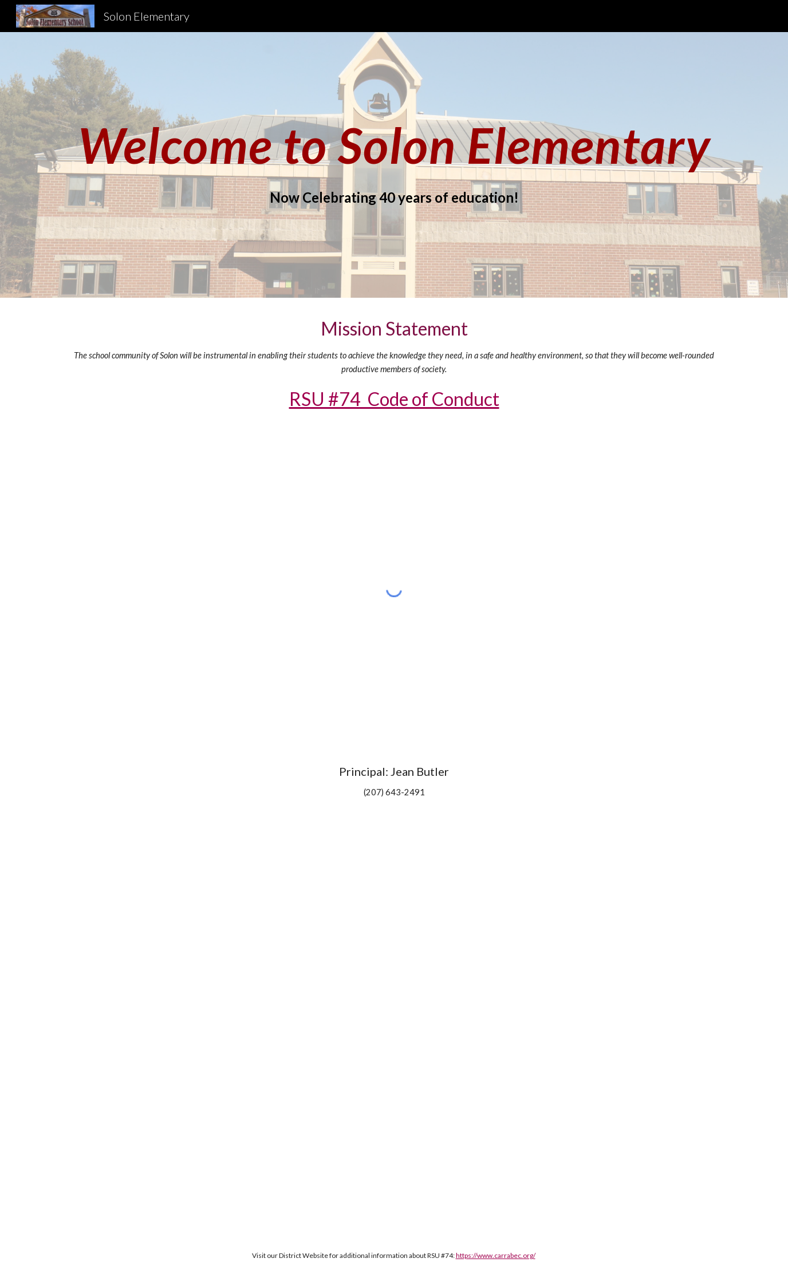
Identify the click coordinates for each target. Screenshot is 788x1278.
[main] (394, 145)
